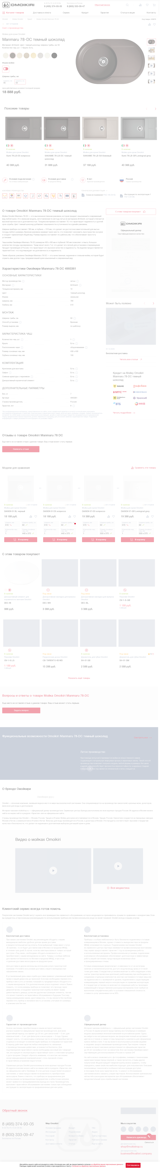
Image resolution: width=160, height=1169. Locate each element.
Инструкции (51, 1134)
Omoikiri (5, 19)
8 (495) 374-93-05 (53, 6)
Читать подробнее (124, 364)
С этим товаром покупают (128, 214)
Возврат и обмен (76, 1138)
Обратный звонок (102, 5)
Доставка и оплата (42, 13)
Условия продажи (53, 1130)
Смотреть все (143, 740)
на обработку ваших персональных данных (106, 1164)
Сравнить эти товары (143, 470)
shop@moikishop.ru (132, 1149)
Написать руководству (138, 1140)
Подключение (75, 1134)
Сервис (66, 13)
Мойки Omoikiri (17, 19)
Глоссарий (50, 1138)
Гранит (30, 19)
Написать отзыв (21, 452)
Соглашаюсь (133, 1165)
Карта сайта (97, 1146)
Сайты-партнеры (99, 1138)
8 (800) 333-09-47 (76, 6)
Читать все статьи (131, 311)
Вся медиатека (118, 890)
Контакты (151, 13)
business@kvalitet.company (136, 1156)
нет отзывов (12, 24)
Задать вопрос (21, 713)
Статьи (72, 1146)
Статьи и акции (128, 13)
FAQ (93, 1130)
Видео (95, 1134)
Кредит (85, 13)
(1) (153, 656)
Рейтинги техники (99, 1142)
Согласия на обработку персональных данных (88, 1166)
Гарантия (105, 13)
